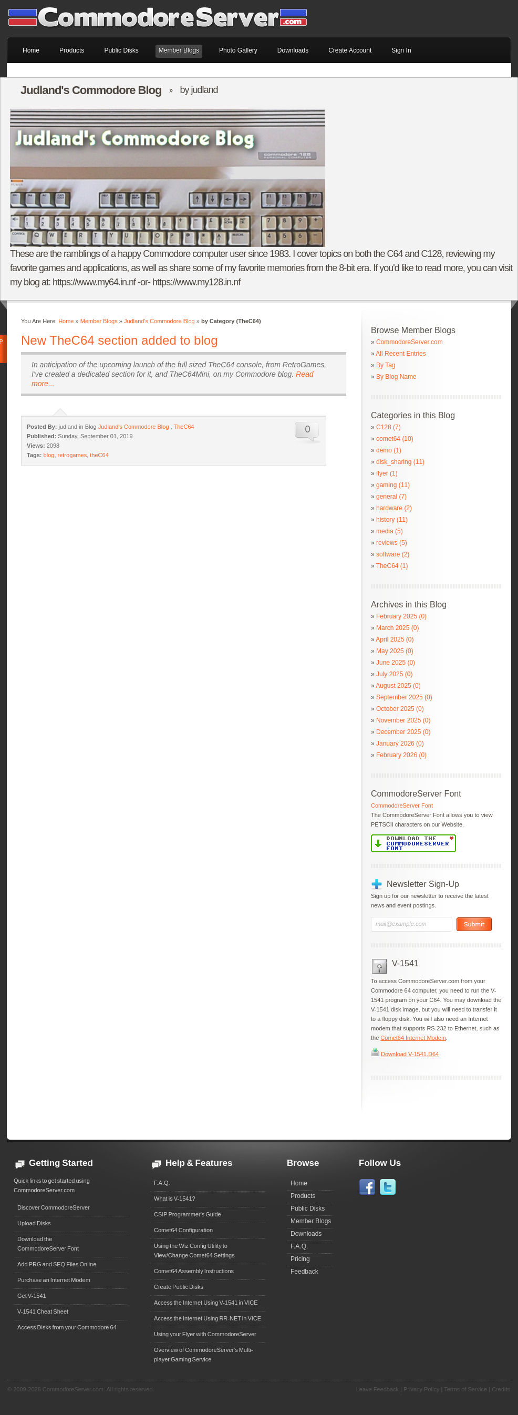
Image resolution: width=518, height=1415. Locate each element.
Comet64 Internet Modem (413, 1038)
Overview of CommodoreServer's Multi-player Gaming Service (203, 1354)
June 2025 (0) (395, 662)
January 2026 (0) (400, 743)
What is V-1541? (174, 1198)
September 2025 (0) (404, 697)
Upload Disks (34, 1223)
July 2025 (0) (394, 674)
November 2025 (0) (403, 720)
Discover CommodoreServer (53, 1207)
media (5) (389, 531)
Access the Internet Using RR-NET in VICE (207, 1318)
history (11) (392, 519)
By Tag (385, 365)
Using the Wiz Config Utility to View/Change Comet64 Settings (194, 1250)
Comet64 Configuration (183, 1230)
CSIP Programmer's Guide (187, 1214)
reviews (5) (391, 542)
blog (49, 455)
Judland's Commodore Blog (159, 321)
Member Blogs (99, 321)
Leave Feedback (377, 1389)
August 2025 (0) (398, 685)
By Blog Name (396, 376)
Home (66, 321)
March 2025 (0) (397, 628)
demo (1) (388, 450)
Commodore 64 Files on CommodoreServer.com (164, 18)
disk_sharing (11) (400, 462)
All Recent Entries (401, 353)
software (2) (392, 554)
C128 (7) (388, 427)
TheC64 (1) (392, 566)
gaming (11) (393, 485)
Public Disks (308, 1208)
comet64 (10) (394, 438)
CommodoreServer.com (409, 342)
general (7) (391, 496)
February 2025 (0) (401, 616)
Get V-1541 (31, 1296)
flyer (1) (387, 473)
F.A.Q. (162, 1183)
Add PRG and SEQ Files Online (56, 1264)
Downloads (306, 1233)
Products (303, 1196)
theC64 (99, 455)
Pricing (300, 1259)
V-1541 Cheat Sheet (42, 1311)
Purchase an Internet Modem (53, 1280)
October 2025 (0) (400, 708)
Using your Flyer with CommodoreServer (205, 1334)
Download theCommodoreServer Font (48, 1244)
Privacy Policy (421, 1389)
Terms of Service (465, 1389)
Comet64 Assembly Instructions (194, 1271)
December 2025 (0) (403, 732)
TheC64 (184, 427)
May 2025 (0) (394, 651)
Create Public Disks (178, 1287)
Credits (501, 1389)
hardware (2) (394, 508)
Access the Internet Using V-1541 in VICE (206, 1302)
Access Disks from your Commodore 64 (67, 1327)
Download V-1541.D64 (410, 1054)
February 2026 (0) (401, 755)
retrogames (72, 455)
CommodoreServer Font (402, 805)
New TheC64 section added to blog (119, 340)
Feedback (304, 1271)
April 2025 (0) (394, 639)
